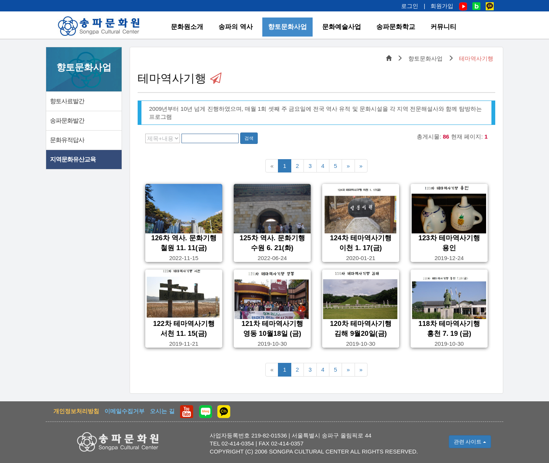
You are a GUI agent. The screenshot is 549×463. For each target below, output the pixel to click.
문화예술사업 (341, 26)
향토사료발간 (67, 101)
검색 (249, 138)
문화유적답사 (67, 140)
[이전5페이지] (271, 165)
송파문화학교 (395, 26)
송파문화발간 (67, 120)
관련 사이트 (470, 442)
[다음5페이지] (348, 165)
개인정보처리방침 (76, 411)
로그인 (409, 6)
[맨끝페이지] (361, 165)
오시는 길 (162, 411)
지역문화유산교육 (73, 159)
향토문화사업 (287, 26)
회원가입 (441, 6)
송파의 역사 (235, 26)
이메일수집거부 (124, 411)
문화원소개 (187, 26)
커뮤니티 (443, 26)
